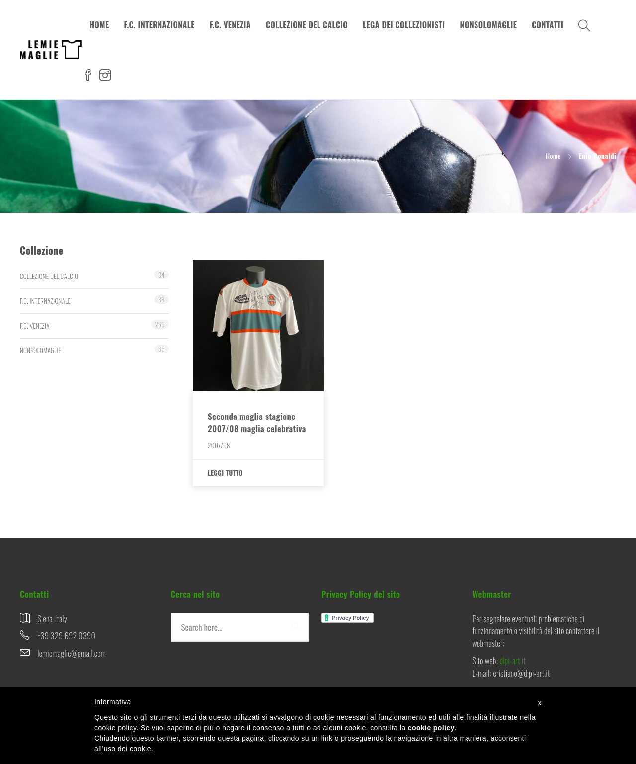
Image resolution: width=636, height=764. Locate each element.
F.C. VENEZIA (230, 25)
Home (553, 155)
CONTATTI (547, 25)
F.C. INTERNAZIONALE (159, 25)
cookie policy (431, 728)
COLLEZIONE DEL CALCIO (307, 25)
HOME (99, 25)
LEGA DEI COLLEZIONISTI (404, 25)
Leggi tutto (225, 473)
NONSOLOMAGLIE (488, 25)
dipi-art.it (513, 661)
